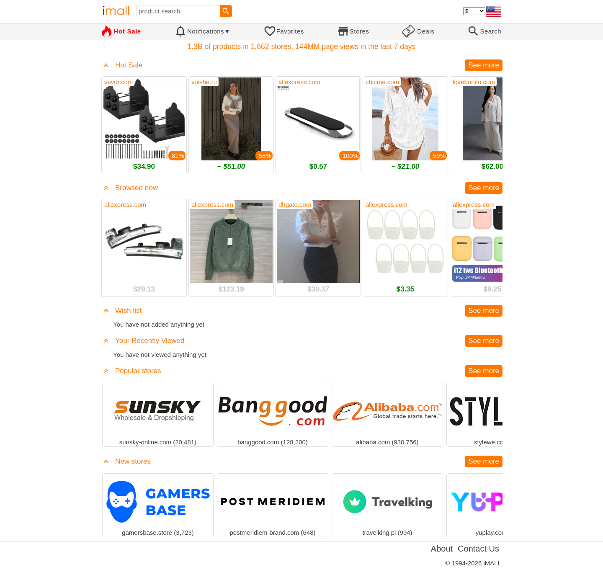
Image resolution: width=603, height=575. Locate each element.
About (442, 548)
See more (483, 65)
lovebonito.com (474, 81)
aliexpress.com (299, 81)
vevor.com (118, 81)
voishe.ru (204, 81)
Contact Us (478, 548)
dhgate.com (294, 204)
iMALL (492, 563)
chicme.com (382, 81)
